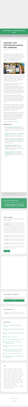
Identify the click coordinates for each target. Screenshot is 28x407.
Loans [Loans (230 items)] (12, 376)
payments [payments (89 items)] (15, 380)
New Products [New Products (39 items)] (6, 380)
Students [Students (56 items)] (13, 386)
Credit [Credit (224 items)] (15, 370)
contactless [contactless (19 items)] (10, 370)
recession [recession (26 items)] (13, 382)
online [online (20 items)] (11, 380)
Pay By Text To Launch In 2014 (11, 200)
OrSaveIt (10, 54)
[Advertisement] (14, 14)
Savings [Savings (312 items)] (17, 382)
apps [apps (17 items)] (8, 368)
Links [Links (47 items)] (9, 376)
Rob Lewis (16, 49)
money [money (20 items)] (20, 376)
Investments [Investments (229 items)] (21, 374)
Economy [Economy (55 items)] (8, 372)
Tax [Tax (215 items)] (17, 386)
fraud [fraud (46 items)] (17, 372)
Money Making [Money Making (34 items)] (6, 378)
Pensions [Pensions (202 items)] (20, 380)
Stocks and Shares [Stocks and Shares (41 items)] (7, 386)
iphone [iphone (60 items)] (5, 376)
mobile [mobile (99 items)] (16, 376)
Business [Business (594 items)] (19, 368)
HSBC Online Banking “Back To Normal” (13, 127)
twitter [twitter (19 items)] (11, 388)
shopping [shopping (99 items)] (9, 384)
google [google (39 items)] (5, 374)
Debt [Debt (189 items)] (5, 372)
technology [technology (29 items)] (21, 386)
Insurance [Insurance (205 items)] (9, 374)
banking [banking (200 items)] (11, 368)
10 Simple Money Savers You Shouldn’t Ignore (14, 138)
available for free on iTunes (13, 121)
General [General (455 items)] (21, 372)
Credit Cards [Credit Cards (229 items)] (20, 370)
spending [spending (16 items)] (14, 384)
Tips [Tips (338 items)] (5, 388)
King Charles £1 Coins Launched (11, 336)
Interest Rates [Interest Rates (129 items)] (15, 374)
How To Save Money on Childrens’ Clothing (13, 353)
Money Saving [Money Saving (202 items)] (13, 378)
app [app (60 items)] (4, 368)
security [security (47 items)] (5, 384)
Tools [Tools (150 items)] (8, 388)
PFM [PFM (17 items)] (5, 382)
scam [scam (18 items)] (21, 382)
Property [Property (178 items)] (8, 382)
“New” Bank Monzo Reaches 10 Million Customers (14, 339)
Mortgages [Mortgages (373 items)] (18, 378)
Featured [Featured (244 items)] (13, 372)
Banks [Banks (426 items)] (15, 368)
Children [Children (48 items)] (5, 370)
